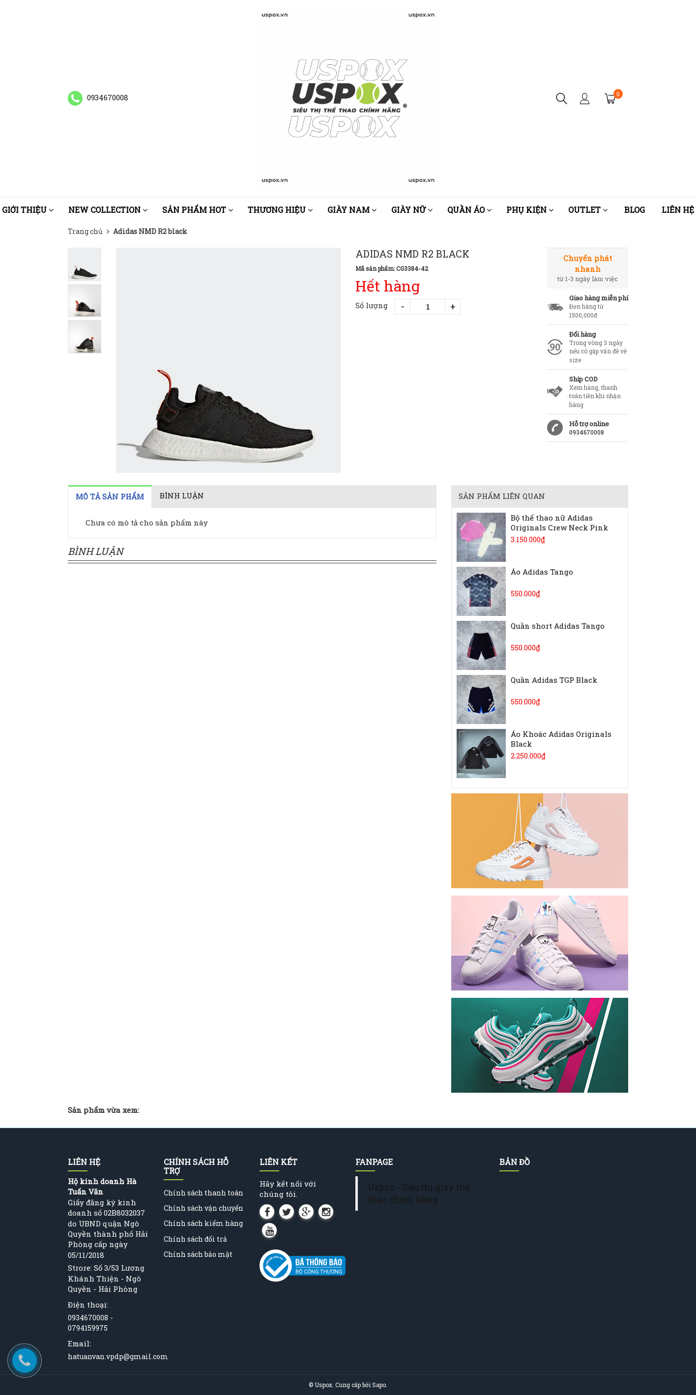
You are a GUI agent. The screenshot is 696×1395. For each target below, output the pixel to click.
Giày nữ (412, 209)
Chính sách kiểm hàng (203, 1223)
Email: (79, 1343)
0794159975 (88, 1328)
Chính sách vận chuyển (203, 1208)
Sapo (379, 1385)
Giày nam (352, 209)
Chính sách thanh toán (203, 1192)
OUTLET (588, 209)
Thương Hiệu (280, 209)
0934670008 (586, 432)
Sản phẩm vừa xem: (103, 1110)
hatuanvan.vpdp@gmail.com (118, 1356)
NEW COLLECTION (107, 209)
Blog (634, 209)
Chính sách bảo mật (198, 1254)
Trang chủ (85, 231)
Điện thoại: (88, 1304)
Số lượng (371, 305)
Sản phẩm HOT (197, 209)
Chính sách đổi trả (195, 1239)
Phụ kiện (529, 209)
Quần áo (469, 209)
